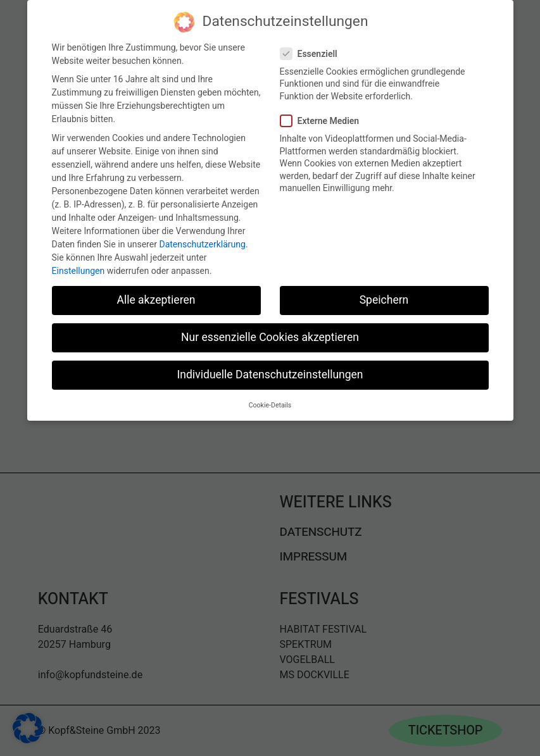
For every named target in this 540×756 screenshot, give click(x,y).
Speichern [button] (384, 297)
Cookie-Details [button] (270, 402)
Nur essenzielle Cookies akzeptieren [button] (270, 334)
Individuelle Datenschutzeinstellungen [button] (270, 372)
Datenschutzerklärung (202, 241)
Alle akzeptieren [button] (155, 297)
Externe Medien (325, 118)
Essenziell (314, 51)
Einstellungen (78, 268)
